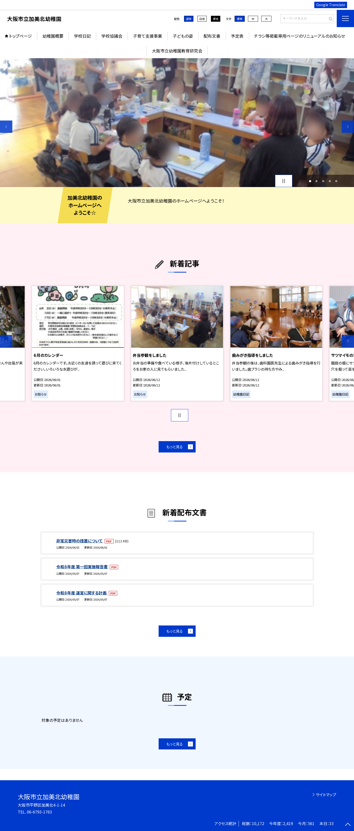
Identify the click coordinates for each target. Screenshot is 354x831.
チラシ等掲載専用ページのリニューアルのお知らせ (299, 36)
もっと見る (174, 446)
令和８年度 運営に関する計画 (82, 593)
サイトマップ (326, 794)
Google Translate (330, 4)
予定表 (237, 36)
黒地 (215, 19)
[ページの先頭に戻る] (348, 825)
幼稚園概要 (52, 36)
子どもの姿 (183, 36)
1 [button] (310, 181)
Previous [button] (6, 127)
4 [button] (330, 181)
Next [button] (348, 127)
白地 (202, 19)
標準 (239, 19)
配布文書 (212, 36)
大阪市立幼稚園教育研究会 (177, 51)
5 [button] (336, 181)
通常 (188, 19)
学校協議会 (111, 36)
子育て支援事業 (147, 36)
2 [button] (317, 181)
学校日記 (82, 36)
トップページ (20, 36)
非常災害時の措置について (79, 541)
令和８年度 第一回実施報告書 (82, 567)
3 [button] (323, 181)
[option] (177, 122)
